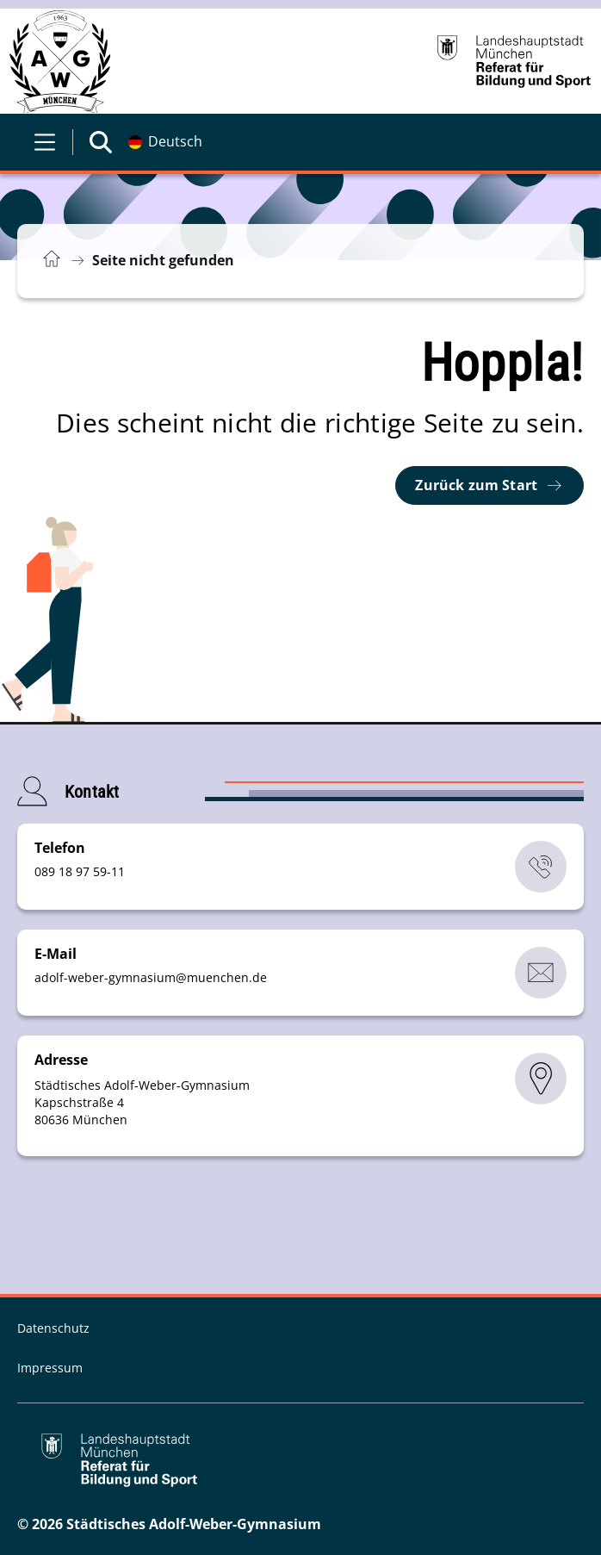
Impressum (50, 1367)
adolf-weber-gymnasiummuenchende (150, 977)
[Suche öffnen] (101, 142)
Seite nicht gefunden (163, 260)
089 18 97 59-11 (79, 871)
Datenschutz (53, 1328)
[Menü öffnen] (45, 142)
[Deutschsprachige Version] (165, 142)
